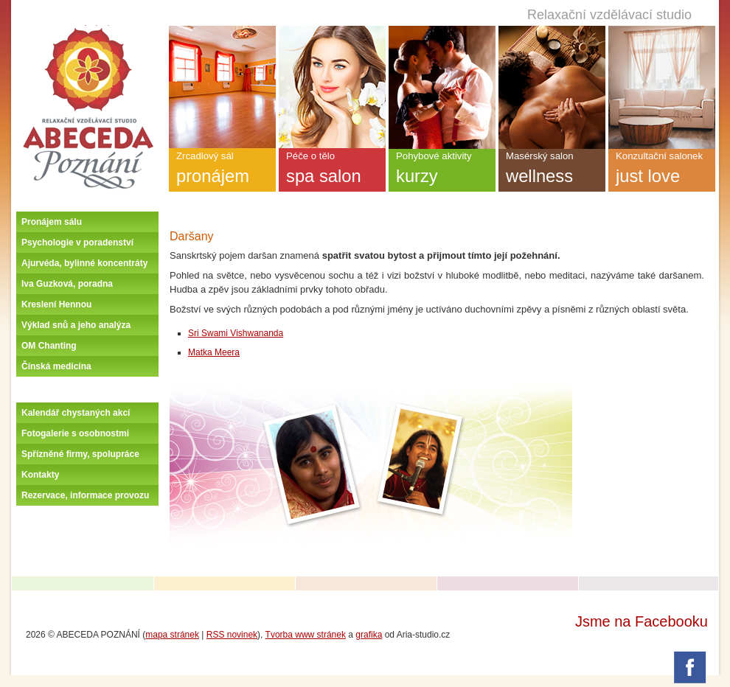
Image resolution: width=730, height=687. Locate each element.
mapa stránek (172, 635)
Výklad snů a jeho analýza (76, 325)
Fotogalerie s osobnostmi (75, 433)
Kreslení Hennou (56, 304)
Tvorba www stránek (305, 635)
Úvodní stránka (87, 31)
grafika (368, 635)
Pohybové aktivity (442, 171)
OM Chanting (49, 346)
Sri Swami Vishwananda (235, 333)
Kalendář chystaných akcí (75, 413)
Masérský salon (551, 171)
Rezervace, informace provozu (85, 495)
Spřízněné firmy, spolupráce (80, 454)
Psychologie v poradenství (77, 242)
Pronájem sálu (51, 222)
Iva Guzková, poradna (67, 284)
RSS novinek (231, 635)
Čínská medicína (56, 366)
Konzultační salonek (661, 171)
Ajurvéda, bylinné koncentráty (84, 263)
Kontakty (40, 475)
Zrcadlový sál (222, 171)
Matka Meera (214, 352)
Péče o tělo (332, 171)
